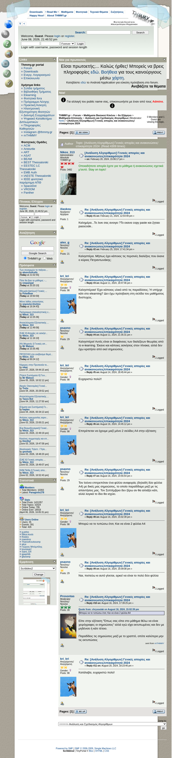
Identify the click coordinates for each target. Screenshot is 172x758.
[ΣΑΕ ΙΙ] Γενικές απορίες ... (32, 460)
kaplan (26, 409)
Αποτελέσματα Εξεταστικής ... (34, 322)
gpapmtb (26, 554)
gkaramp (26, 556)
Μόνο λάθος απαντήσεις (31, 301)
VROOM (29, 189)
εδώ (95, 72)
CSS (106, 751)
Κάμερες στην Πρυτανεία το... (34, 365)
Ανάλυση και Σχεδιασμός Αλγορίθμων (107, 118)
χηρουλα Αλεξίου (31, 304)
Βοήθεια (109, 72)
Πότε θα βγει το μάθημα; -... (33, 280)
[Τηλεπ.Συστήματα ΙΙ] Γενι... (33, 375)
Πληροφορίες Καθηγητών (30, 127)
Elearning (30, 95)
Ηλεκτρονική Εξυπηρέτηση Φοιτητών (34, 110)
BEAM (28, 159)
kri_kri (64, 276)
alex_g (64, 242)
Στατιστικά (26, 480)
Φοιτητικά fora (33, 98)
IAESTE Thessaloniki (37, 175)
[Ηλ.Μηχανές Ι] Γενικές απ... (33, 344)
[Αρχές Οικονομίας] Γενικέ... (33, 386)
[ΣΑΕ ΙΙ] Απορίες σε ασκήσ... (33, 333)
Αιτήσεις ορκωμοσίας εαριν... (33, 417)
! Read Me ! (52, 12)
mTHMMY (30, 135)
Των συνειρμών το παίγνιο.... (33, 270)
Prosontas (67, 596)
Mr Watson (28, 346)
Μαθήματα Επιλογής (70, 118)
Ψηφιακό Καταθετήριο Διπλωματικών (35, 120)
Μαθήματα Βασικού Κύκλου (99, 115)
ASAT (27, 155)
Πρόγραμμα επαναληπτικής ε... (34, 312)
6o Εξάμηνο (124, 115)
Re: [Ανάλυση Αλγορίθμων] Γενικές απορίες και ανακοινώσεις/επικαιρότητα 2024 (117, 211)
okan (25, 367)
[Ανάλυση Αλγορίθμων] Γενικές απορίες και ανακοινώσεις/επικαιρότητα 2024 (115, 154)
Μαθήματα (67, 12)
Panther (29, 192)
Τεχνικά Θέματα (99, 12)
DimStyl (26, 441)
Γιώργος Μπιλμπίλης (32, 547)
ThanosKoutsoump (31, 542)
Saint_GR (26, 551)
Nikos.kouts (27, 534)
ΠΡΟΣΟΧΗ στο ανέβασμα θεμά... (36, 354)
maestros (26, 539)
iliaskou (65, 209)
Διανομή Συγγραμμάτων (39, 115)
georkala (27, 451)
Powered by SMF (64, 748)
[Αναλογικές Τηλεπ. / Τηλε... (33, 449)
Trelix (25, 388)
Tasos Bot (27, 399)
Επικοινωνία (32, 78)
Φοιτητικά (81, 12)
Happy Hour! (37, 15)
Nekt (61, 120)
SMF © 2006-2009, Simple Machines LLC (95, 748)
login (57, 36)
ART (26, 152)
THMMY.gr (65, 115)
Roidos (25, 537)
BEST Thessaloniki (36, 162)
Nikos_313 (27, 314)
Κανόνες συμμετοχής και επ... (34, 438)
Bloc (91, 751)
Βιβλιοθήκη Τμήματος (37, 91)
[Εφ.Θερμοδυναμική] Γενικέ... (33, 428)
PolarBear (27, 293)
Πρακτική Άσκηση (35, 105)
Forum (28, 68)
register (69, 36)
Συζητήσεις (117, 12)
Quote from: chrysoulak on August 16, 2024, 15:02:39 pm (109, 609)
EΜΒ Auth (30, 172)
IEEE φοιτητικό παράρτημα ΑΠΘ (31, 180)
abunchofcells (29, 272)
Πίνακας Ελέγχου (31, 201)
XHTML (99, 751)
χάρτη (118, 77)
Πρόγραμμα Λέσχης (36, 101)
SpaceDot (30, 186)
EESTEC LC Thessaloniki (29, 167)
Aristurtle (29, 149)
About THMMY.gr (57, 15)
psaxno (65, 328)
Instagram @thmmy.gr (38, 132)
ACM (27, 145)
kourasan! (27, 549)
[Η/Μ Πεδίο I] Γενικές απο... (33, 470)
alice (24, 544)
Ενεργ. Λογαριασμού (37, 74)
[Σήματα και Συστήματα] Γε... (33, 407)
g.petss (25, 532)
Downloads (36, 12)
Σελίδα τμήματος (34, 88)
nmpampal (28, 283)
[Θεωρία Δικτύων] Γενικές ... (33, 291)
